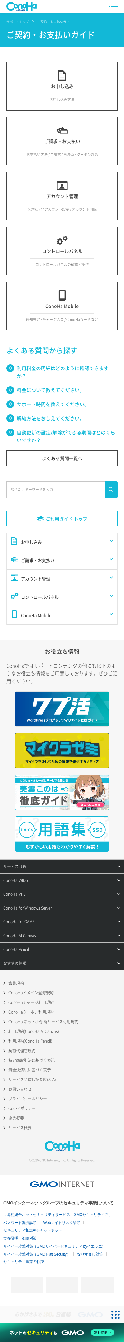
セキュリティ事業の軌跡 (23, 1261)
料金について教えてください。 (50, 390)
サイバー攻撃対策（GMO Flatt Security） (36, 1254)
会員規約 (16, 983)
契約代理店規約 (21, 1050)
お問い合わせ (20, 1089)
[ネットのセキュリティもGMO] (62, 1332)
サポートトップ (17, 21)
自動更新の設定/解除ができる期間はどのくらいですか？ (66, 436)
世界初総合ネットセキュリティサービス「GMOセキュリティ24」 (57, 1215)
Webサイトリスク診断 (62, 1223)
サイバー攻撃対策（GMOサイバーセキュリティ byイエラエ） (54, 1246)
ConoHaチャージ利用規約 (31, 1002)
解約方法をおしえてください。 (50, 418)
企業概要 (16, 1118)
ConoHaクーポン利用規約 (31, 1012)
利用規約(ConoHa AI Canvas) (33, 1031)
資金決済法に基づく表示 (29, 1070)
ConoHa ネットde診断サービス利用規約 (43, 1022)
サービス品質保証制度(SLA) (32, 1079)
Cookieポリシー (22, 1108)
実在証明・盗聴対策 (20, 1238)
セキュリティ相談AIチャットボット (32, 1230)
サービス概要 (20, 1128)
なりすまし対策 (90, 1254)
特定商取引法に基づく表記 (31, 1060)
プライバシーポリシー (27, 1099)
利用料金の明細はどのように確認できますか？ (63, 372)
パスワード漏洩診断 (20, 1223)
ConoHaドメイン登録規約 (31, 993)
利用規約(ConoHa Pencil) (30, 1041)
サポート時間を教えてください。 (53, 404)
